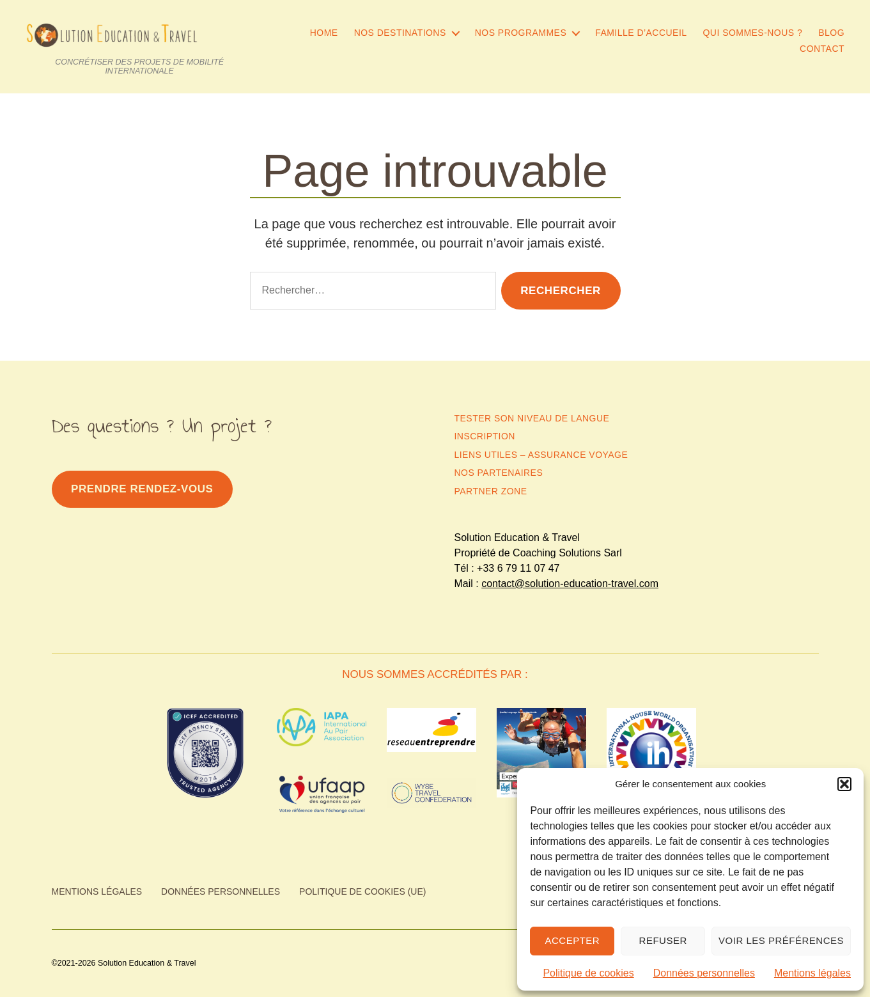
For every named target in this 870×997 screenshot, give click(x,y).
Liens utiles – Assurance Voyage (541, 455)
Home (324, 32)
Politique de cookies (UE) (362, 891)
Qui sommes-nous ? (753, 32)
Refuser (663, 940)
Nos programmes (520, 32)
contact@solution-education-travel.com (569, 583)
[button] (844, 784)
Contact (822, 48)
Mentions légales (812, 973)
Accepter (572, 940)
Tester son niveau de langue (532, 418)
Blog (831, 32)
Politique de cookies (588, 973)
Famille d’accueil (641, 32)
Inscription (484, 436)
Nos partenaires (498, 472)
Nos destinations (400, 32)
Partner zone (490, 491)
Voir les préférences (781, 940)
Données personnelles (704, 973)
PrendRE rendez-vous (142, 489)
